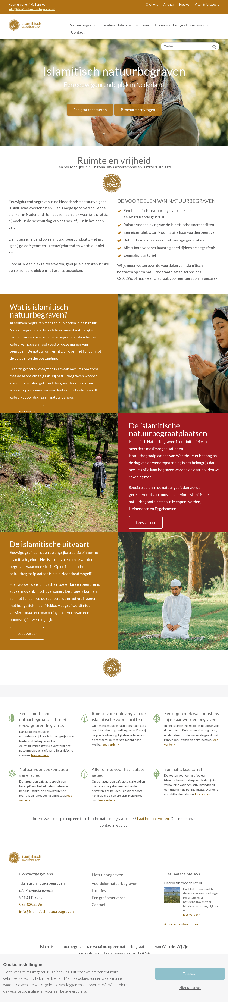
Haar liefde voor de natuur (183, 883)
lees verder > (40, 755)
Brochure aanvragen (138, 109)
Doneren (162, 25)
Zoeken (214, 45)
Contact (78, 32)
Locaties (108, 25)
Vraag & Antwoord (207, 4)
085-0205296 (30, 904)
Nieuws (184, 4)
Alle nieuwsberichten (181, 924)
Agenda (168, 4)
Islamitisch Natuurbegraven (31, 26)
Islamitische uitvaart (135, 25)
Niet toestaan (190, 988)
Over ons (152, 4)
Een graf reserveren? (190, 25)
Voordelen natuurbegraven (114, 883)
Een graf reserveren (90, 109)
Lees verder (26, 411)
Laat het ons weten (153, 818)
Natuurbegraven (83, 25)
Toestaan (190, 974)
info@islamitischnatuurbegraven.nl (32, 9)
